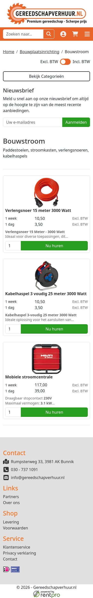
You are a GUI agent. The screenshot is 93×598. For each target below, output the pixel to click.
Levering (11, 522)
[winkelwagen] (75, 34)
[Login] (63, 34)
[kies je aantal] (13, 245)
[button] (87, 34)
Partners (11, 496)
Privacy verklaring (19, 553)
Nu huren (54, 245)
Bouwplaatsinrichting (39, 51)
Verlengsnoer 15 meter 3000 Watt (38, 210)
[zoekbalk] (23, 34)
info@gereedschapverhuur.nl (37, 477)
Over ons (11, 502)
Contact (10, 559)
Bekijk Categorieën (46, 76)
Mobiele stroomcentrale (29, 377)
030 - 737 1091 (24, 469)
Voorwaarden (15, 528)
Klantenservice (16, 547)
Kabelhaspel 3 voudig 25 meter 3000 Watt (46, 293)
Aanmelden (76, 122)
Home (8, 51)
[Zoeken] (48, 34)
